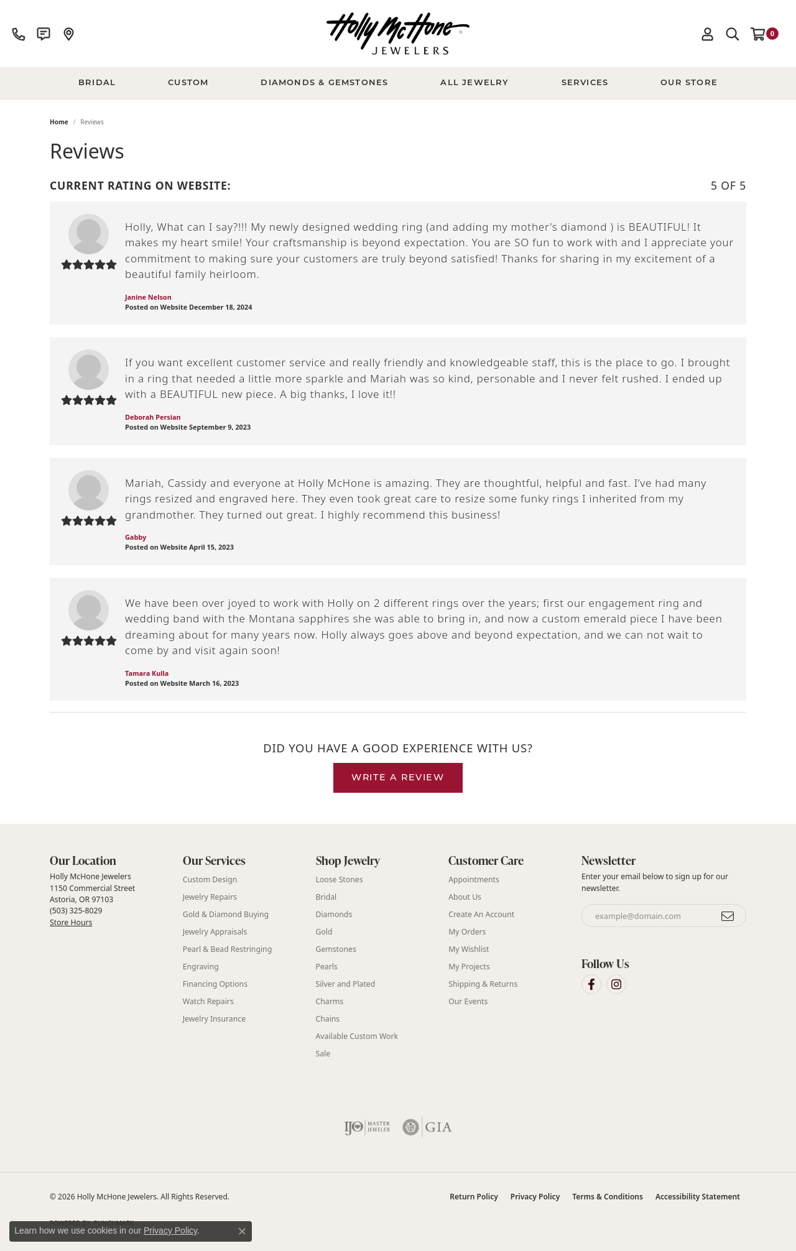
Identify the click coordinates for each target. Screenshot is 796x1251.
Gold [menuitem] (324, 931)
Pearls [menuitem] (327, 966)
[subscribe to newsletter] (728, 916)
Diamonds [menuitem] (334, 914)
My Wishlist (468, 949)
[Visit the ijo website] (367, 1127)
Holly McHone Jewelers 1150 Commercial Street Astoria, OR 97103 (92, 899)
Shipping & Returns (482, 984)
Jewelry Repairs (210, 897)
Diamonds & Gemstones (324, 83)
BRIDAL (97, 83)
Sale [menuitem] (323, 1053)
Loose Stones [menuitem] (339, 879)
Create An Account (481, 914)
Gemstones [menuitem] (336, 949)
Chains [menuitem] (328, 1018)
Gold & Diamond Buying (226, 914)
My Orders (467, 931)
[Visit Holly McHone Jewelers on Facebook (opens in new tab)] (591, 984)
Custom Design (210, 879)
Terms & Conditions (607, 1196)
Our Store (689, 83)
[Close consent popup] (242, 1231)
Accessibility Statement (697, 1196)
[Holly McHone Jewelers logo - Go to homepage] (398, 33)
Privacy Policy (535, 1196)
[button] (707, 33)
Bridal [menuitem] (326, 897)
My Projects (468, 966)
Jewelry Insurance (214, 1018)
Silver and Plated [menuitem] (346, 984)
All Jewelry (474, 83)
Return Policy (473, 1196)
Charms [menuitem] (330, 1001)
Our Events (468, 1001)
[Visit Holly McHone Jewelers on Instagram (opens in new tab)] (616, 984)
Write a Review (397, 778)
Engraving (201, 966)
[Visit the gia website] (427, 1127)
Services (585, 83)
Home (59, 122)
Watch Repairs (208, 1001)
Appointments (473, 879)
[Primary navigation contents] (398, 83)
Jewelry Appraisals (215, 931)
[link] (18, 33)
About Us (464, 897)
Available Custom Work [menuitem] (357, 1036)
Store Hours (71, 922)
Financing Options (215, 984)
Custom (188, 83)
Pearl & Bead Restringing (227, 949)
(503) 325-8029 (76, 910)
